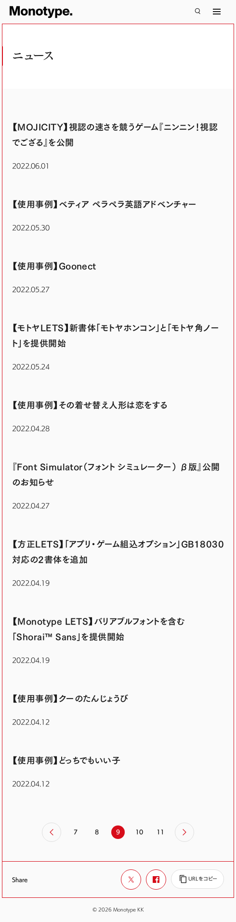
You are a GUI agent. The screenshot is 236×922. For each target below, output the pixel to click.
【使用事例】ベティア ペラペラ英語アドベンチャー (104, 204)
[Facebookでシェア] (156, 879)
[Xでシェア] (131, 879)
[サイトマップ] (216, 11)
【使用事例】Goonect (54, 266)
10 (139, 831)
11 (160, 831)
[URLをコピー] (197, 879)
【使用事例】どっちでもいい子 (66, 760)
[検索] (197, 11)
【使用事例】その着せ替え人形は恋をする (90, 405)
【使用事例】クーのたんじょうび (70, 698)
